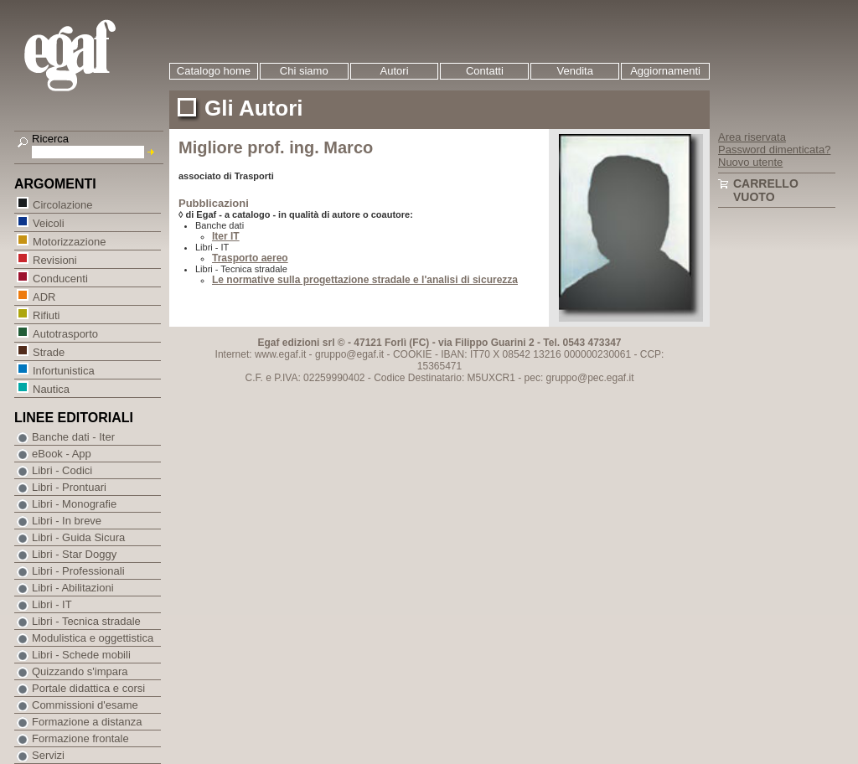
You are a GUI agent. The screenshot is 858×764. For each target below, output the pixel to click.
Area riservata (752, 137)
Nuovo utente (750, 162)
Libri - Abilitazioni (73, 587)
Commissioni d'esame (85, 705)
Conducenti (60, 278)
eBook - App (61, 453)
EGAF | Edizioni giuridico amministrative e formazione (91, 57)
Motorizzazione (69, 241)
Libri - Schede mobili (81, 654)
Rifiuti (46, 314)
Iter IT (226, 236)
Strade (48, 351)
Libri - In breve (66, 520)
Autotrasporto (65, 333)
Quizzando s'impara (79, 671)
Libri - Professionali (78, 571)
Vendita (575, 71)
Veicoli (48, 222)
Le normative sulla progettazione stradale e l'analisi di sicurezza (365, 280)
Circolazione (62, 204)
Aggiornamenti (665, 71)
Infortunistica (63, 370)
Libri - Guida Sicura (78, 537)
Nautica (51, 388)
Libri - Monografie (74, 504)
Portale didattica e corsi (88, 688)
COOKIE (412, 354)
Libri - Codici (62, 470)
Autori (394, 71)
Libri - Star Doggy (74, 554)
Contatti (485, 71)
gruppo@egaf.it (349, 354)
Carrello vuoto (766, 190)
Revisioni (54, 259)
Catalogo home (214, 71)
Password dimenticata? (774, 149)
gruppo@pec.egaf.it (590, 378)
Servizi (48, 755)
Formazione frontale (80, 738)
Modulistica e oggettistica (92, 638)
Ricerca (50, 138)
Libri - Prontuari (69, 487)
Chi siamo (304, 71)
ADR (43, 296)
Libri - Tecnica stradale (86, 621)
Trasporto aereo (250, 258)
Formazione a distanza (87, 721)
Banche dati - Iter (73, 437)
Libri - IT (52, 604)
